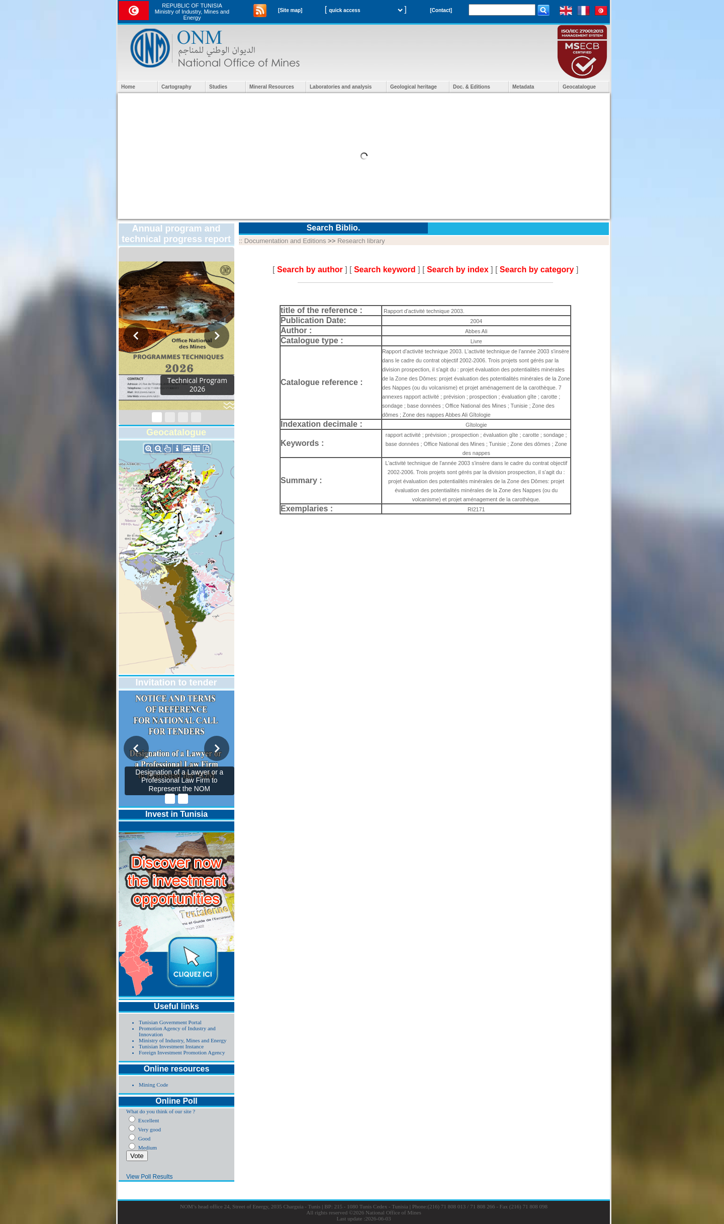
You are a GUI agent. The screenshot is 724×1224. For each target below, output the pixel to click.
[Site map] (290, 10)
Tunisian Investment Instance (171, 1046)
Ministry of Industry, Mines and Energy (182, 1040)
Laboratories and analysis (341, 87)
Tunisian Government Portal (170, 1022)
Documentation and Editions (285, 241)
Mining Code (153, 1085)
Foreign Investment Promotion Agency (182, 1052)
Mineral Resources (271, 87)
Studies (218, 87)
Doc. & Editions (471, 87)
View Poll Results (149, 1176)
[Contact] (441, 10)
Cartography (176, 87)
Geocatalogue (579, 87)
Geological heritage (413, 87)
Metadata (523, 87)
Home (128, 87)
